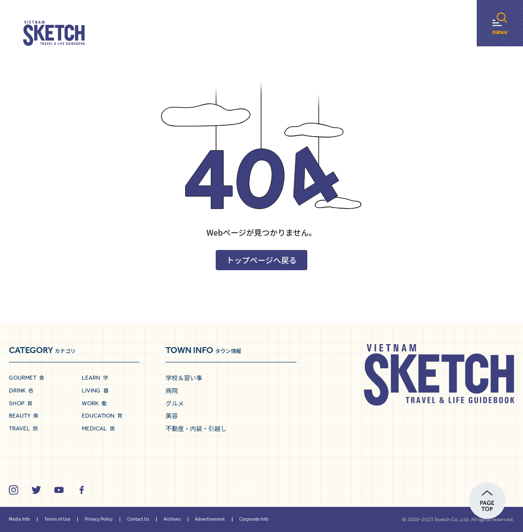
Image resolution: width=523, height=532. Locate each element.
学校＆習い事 (183, 377)
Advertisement (210, 519)
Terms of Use (57, 519)
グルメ (174, 403)
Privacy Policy (99, 519)
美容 (171, 415)
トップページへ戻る (262, 260)
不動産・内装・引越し (196, 428)
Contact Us (138, 519)
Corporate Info (253, 519)
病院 (171, 390)
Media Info (19, 519)
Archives (172, 519)
